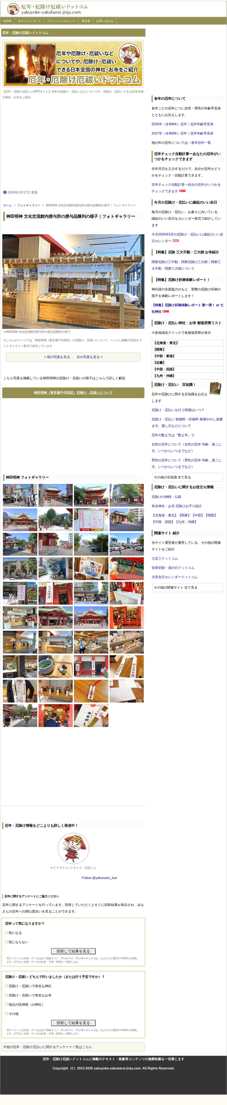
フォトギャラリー (28, 205)
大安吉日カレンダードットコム (175, 577)
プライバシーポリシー (61, 21)
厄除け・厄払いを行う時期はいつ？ (178, 410)
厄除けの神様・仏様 (166, 497)
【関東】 (184, 515)
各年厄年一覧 (201, 142)
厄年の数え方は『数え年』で (173, 435)
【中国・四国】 (163, 522)
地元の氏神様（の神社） (27, 1004)
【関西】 (211, 515)
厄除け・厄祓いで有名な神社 (30, 986)
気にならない (18, 942)
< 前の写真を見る (57, 357)
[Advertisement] (73, 435)
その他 (14, 1014)
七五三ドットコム (165, 558)
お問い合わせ (105, 21)
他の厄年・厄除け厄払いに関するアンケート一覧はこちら (49, 1047)
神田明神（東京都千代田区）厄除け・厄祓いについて (73, 392)
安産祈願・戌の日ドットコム (173, 567)
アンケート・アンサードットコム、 (81, 958)
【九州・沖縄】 (186, 522)
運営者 (86, 21)
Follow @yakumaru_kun (99, 878)
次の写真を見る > (90, 357)
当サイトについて (29, 21)
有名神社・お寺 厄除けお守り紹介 (177, 506)
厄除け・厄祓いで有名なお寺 (30, 995)
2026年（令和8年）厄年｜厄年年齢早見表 (183, 124)
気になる (15, 933)
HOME (7, 21)
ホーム (7, 205)
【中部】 (197, 515)
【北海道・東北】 (165, 515)
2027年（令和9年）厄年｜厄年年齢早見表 (183, 133)
